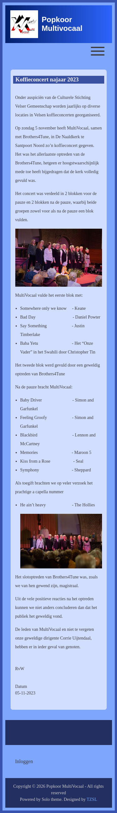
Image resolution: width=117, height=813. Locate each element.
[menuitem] (24, 761)
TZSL (92, 799)
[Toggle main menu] (58, 51)
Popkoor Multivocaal (62, 23)
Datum (21, 686)
